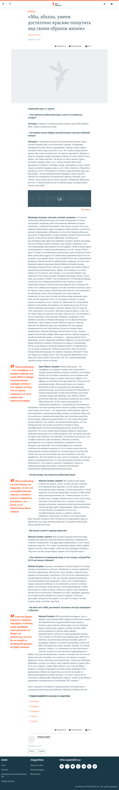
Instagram (35, 711)
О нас (3, 765)
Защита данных (8, 781)
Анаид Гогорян (34, 35)
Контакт (4, 770)
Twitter (33, 716)
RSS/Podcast (35, 774)
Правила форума (37, 770)
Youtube (34, 721)
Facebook (34, 701)
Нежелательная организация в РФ (14, 775)
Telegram (34, 706)
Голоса (31, 12)
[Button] (60, 46)
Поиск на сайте (36, 765)
